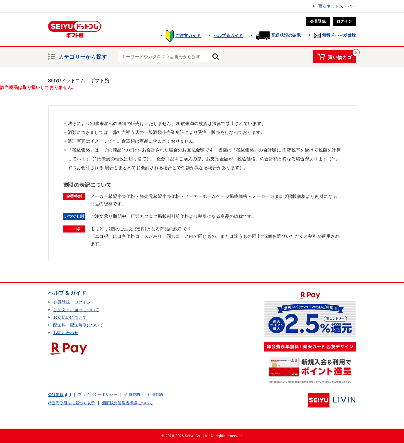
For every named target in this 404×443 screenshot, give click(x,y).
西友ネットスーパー (337, 6)
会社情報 (56, 395)
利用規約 (155, 394)
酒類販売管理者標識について (127, 403)
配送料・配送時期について (78, 325)
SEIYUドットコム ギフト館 (78, 80)
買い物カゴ (340, 56)
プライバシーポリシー (97, 394)
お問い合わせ (65, 332)
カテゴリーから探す (83, 56)
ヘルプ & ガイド (67, 293)
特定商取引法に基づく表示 (71, 403)
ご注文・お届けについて (76, 309)
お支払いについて (70, 317)
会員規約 (132, 394)
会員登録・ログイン (72, 302)
